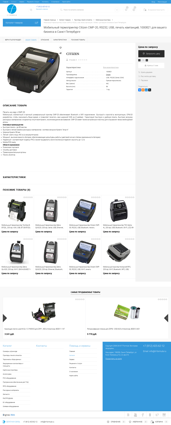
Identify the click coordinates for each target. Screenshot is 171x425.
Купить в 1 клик (151, 65)
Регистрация (162, 2)
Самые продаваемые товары (85, 292)
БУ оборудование (9, 402)
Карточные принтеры (10, 370)
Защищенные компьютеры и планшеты (13, 365)
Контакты (45, 2)
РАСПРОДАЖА (8, 398)
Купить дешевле (145, 72)
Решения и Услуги (33, 2)
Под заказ (143, 80)
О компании (55, 2)
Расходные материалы (11, 390)
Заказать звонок (42, 9)
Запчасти (6, 394)
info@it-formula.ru (157, 351)
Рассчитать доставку (147, 76)
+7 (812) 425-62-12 (30, 422)
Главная (5, 2)
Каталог (14, 2)
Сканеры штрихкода (10, 351)
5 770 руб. (51, 334)
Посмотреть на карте (113, 359)
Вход (153, 2)
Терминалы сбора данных (12, 359)
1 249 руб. (135, 334)
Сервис (21, 2)
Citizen (108, 75)
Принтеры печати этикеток (12, 355)
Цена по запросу (17, 233)
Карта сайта (66, 2)
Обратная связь (11, 422)
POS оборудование (9, 378)
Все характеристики (111, 67)
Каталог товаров (22, 23)
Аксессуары (7, 374)
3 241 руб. (9, 334)
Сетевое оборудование (11, 406)
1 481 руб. (92, 334)
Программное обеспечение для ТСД (15, 382)
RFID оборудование (9, 386)
